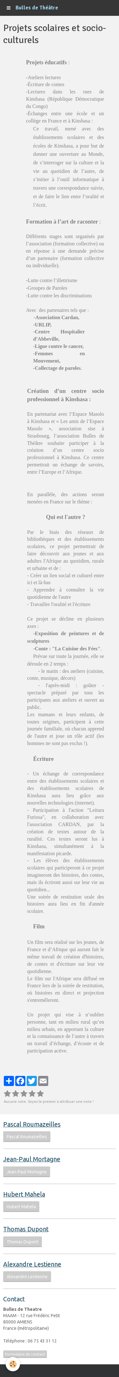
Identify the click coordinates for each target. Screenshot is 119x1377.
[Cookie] (13, 1364)
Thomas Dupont (22, 1241)
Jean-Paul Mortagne (27, 1171)
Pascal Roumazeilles (27, 1136)
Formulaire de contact (25, 1354)
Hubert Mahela (21, 1206)
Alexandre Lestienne (27, 1276)
